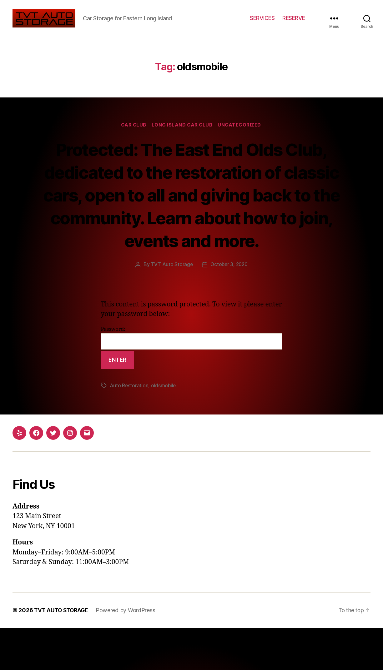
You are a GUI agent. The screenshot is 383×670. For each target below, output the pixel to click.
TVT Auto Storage (171, 307)
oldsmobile (164, 428)
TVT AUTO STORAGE (62, 652)
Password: (191, 380)
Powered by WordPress (128, 652)
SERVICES (262, 27)
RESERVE (293, 27)
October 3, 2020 (229, 307)
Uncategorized (242, 144)
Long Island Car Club (183, 144)
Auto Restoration (129, 428)
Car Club (132, 144)
